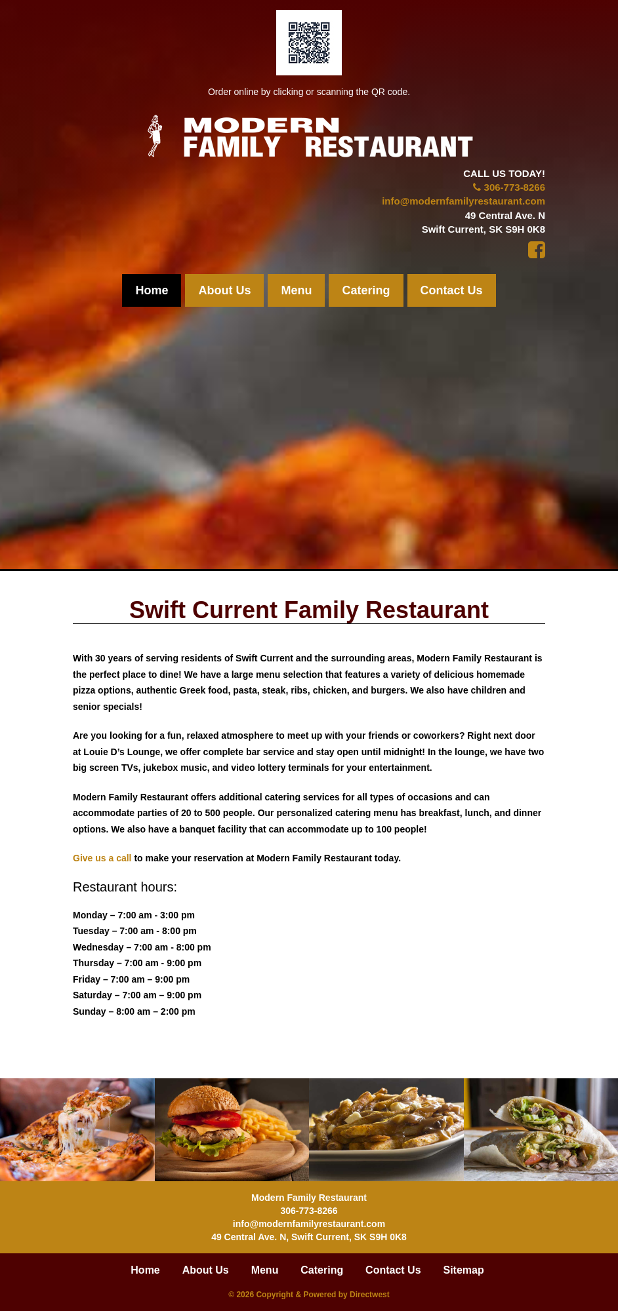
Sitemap (463, 1270)
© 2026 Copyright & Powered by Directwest (309, 1294)
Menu (296, 290)
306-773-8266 (514, 187)
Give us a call (102, 858)
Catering (366, 290)
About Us (224, 290)
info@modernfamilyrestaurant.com (463, 200)
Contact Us (452, 290)
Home (151, 290)
